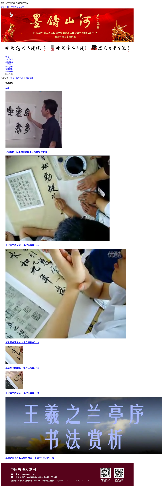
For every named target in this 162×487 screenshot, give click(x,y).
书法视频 (29, 78)
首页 (7, 57)
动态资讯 (9, 59)
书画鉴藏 (9, 71)
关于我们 (12, 7)
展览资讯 (9, 62)
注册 (6, 7)
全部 (7, 88)
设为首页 (20, 7)
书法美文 (9, 64)
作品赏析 (9, 67)
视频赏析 (9, 69)
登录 (3, 7)
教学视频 (19, 78)
